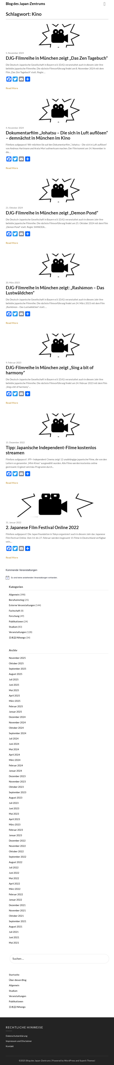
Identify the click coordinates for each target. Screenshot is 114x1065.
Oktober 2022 (16, 851)
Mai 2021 (14, 942)
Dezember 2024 (17, 717)
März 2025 (14, 700)
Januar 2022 (15, 899)
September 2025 (17, 668)
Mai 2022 (14, 878)
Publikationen (16, 621)
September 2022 (17, 856)
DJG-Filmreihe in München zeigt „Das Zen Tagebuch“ (57, 58)
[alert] (57, 578)
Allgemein (14, 594)
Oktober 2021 (16, 915)
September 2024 (17, 733)
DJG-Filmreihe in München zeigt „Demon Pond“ (52, 212)
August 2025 (15, 674)
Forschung (14, 616)
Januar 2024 (15, 770)
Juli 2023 (14, 802)
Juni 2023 (14, 808)
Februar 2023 (16, 829)
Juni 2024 (14, 743)
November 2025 (17, 657)
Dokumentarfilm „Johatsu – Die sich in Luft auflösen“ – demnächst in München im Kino (57, 135)
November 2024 (17, 722)
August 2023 (15, 797)
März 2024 (14, 760)
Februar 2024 (16, 765)
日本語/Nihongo (17, 637)
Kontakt (10, 1046)
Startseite (14, 974)
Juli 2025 (14, 679)
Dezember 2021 (17, 905)
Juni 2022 (14, 872)
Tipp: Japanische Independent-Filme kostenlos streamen (51, 450)
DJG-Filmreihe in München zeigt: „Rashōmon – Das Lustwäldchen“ (55, 290)
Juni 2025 (14, 684)
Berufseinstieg (16, 599)
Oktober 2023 (16, 786)
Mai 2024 (14, 749)
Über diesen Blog (17, 980)
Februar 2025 (16, 706)
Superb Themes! (87, 1060)
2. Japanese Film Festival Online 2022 (42, 527)
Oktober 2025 (16, 663)
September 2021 (17, 921)
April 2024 (14, 754)
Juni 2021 (14, 937)
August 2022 (15, 862)
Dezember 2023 (17, 776)
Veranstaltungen (17, 632)
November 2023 (17, 781)
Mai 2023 (14, 813)
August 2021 (15, 926)
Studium (13, 626)
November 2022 (17, 845)
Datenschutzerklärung (16, 1036)
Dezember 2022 (17, 840)
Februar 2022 (16, 894)
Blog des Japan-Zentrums (25, 4)
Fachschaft (14, 610)
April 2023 (14, 819)
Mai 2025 (14, 690)
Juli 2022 (14, 867)
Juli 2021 (14, 931)
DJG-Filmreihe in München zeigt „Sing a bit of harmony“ (50, 370)
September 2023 (17, 792)
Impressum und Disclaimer (19, 1041)
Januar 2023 (15, 835)
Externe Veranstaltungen (22, 605)
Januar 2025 (15, 711)
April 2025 (14, 695)
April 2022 (14, 883)
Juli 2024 (14, 738)
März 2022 (14, 888)
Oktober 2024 (16, 727)
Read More (12, 88)
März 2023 (14, 824)
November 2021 (17, 910)
